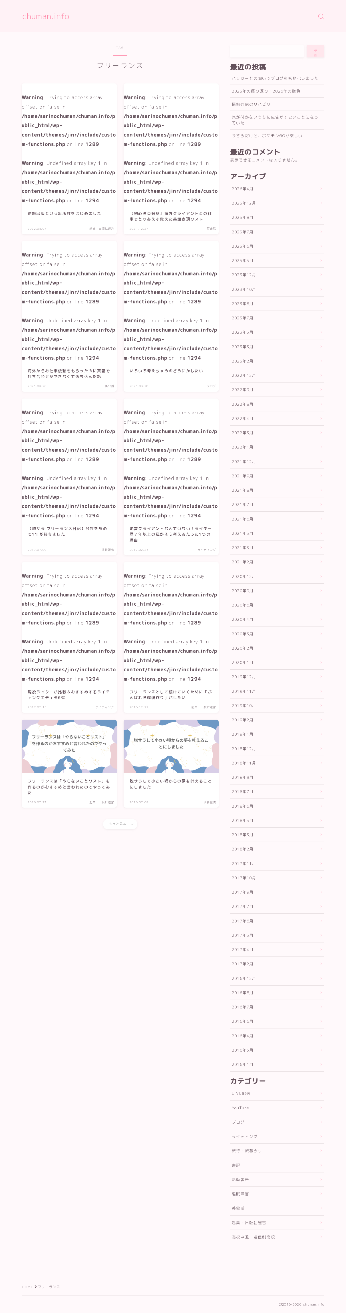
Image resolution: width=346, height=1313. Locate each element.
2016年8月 (243, 992)
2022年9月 (243, 389)
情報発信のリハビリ (251, 104)
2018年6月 (243, 806)
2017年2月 (243, 963)
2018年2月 (243, 849)
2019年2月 (243, 719)
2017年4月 (243, 949)
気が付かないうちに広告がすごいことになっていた (275, 119)
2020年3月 (243, 634)
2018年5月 (243, 820)
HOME (27, 1286)
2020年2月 (243, 648)
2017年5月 (243, 935)
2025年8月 (243, 217)
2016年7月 (243, 1007)
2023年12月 (244, 274)
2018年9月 (243, 777)
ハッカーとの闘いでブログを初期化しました (275, 78)
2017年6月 (243, 921)
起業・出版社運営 (249, 1222)
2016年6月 (243, 1021)
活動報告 (240, 1179)
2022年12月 (244, 375)
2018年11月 (244, 763)
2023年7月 (243, 318)
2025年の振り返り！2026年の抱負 (266, 91)
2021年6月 (243, 519)
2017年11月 (244, 863)
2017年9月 (243, 892)
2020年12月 (244, 576)
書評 (236, 1165)
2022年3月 (243, 432)
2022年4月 (243, 418)
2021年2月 (243, 562)
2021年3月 (243, 547)
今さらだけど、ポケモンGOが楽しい (267, 135)
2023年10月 (244, 289)
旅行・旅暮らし (247, 1150)
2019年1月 (243, 734)
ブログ (238, 1122)
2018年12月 (244, 748)
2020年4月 (243, 619)
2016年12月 (244, 978)
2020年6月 (243, 605)
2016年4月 (243, 1035)
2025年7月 (243, 232)
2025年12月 (244, 203)
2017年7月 (243, 906)
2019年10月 (244, 705)
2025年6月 (243, 246)
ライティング (245, 1136)
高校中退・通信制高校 (253, 1237)
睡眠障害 (240, 1193)
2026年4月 (243, 188)
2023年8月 (243, 303)
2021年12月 (244, 461)
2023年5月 (243, 332)
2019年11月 (244, 691)
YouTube (240, 1107)
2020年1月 (243, 662)
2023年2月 (243, 361)
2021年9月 (243, 476)
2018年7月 (243, 791)
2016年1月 (243, 1064)
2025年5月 (243, 260)
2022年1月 (243, 447)
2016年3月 (243, 1050)
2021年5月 (243, 533)
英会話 (238, 1208)
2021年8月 (243, 490)
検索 (315, 52)
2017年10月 (244, 877)
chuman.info (46, 16)
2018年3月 (243, 834)
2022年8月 (243, 404)
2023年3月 (243, 346)
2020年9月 (243, 590)
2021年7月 (243, 504)
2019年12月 (244, 676)
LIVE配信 (241, 1093)
